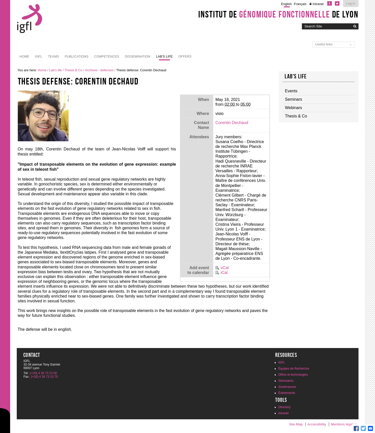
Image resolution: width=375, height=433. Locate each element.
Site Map (296, 424)
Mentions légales (344, 424)
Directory (284, 407)
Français (300, 4)
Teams (53, 56)
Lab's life (164, 56)
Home (24, 56)
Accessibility (316, 424)
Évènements (286, 393)
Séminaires (286, 381)
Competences (106, 56)
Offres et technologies (293, 374)
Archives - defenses (99, 70)
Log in (350, 3)
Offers (185, 56)
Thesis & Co (73, 70)
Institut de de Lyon (278, 14)
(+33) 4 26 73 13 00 (43, 373)
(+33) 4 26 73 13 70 (44, 376)
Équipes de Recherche (293, 368)
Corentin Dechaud (231, 122)
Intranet (318, 4)
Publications (76, 56)
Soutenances (287, 387)
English (286, 4)
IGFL (38, 56)
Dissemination (137, 56)
